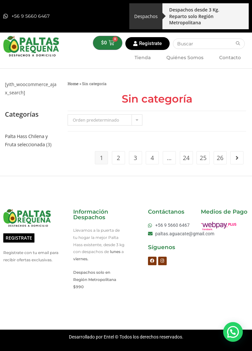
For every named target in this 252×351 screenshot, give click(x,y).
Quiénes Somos (184, 57)
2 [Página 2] (118, 158)
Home (73, 83)
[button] (233, 332)
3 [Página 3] (135, 158)
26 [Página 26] (220, 158)
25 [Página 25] (203, 158)
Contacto (230, 57)
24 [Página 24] (186, 158)
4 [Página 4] (152, 158)
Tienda (143, 57)
